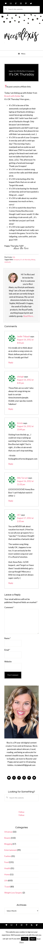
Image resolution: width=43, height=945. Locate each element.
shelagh (20, 376)
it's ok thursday (25, 259)
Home (7, 874)
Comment (9, 607)
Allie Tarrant (22, 478)
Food (6, 862)
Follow (21, 812)
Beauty (7, 838)
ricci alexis (21, 36)
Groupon (17, 259)
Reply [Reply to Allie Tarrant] (10, 501)
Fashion (7, 856)
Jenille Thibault (23, 336)
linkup (33, 259)
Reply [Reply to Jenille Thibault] (10, 362)
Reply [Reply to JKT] (10, 583)
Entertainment (10, 850)
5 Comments (30, 71)
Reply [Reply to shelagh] (10, 409)
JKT (19, 515)
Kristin (20, 423)
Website (8, 661)
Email (7, 650)
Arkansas (8, 832)
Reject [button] (33, 939)
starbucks (7, 262)
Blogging (8, 844)
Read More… (28, 316)
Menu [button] (23, 54)
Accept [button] (24, 939)
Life (14, 257)
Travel (7, 886)
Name (7, 638)
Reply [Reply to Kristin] (10, 464)
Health (7, 868)
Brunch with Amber (12, 96)
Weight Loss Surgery (13, 892)
